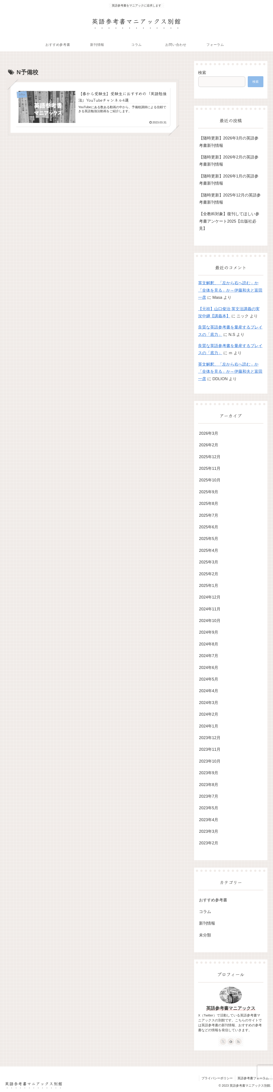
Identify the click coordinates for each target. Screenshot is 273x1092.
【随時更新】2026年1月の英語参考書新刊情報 (228, 180)
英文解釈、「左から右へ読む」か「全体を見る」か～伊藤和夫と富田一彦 (230, 290)
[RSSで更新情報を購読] (238, 1041)
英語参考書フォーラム (253, 1078)
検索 (202, 72)
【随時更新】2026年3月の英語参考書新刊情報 (228, 142)
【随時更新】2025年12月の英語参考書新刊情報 (230, 198)
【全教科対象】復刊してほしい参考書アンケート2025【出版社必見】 (229, 221)
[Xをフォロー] (223, 1041)
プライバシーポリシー (217, 1078)
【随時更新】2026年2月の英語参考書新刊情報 (228, 161)
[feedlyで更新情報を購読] (231, 1041)
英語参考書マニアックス (230, 1008)
